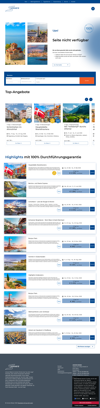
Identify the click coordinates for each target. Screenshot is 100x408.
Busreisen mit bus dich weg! (25, 403)
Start (26, 1)
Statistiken (85, 398)
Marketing (93, 398)
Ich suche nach (40, 78)
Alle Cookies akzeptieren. (86, 402)
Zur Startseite (61, 65)
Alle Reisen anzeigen (84, 346)
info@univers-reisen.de (83, 375)
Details (92, 172)
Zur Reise (18, 143)
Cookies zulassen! (79, 405)
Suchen (87, 80)
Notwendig (78, 398)
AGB (59, 369)
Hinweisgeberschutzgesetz (65, 372)
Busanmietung (57, 1)
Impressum (60, 367)
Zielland (9, 78)
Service (66, 1)
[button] (86, 99)
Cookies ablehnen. (92, 405)
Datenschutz (61, 371)
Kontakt (73, 1)
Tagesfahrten (47, 1)
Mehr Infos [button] (86, 395)
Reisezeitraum (25, 78)
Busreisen (9, 75)
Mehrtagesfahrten (35, 1)
